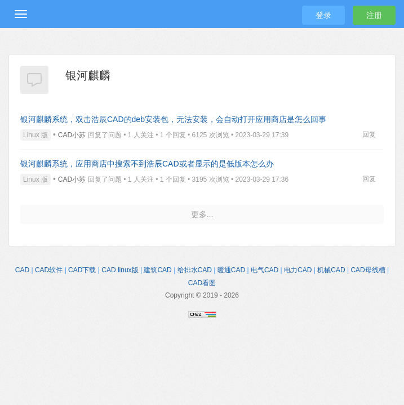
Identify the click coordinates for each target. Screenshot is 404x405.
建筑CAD (157, 270)
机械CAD (331, 270)
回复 (369, 134)
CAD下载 (82, 270)
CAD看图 (202, 283)
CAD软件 (49, 270)
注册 (374, 15)
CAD (22, 270)
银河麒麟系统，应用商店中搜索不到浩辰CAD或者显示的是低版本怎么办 (147, 163)
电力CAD (298, 270)
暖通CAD (231, 270)
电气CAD (264, 270)
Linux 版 (35, 135)
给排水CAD (194, 270)
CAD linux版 (119, 270)
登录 (323, 15)
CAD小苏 (72, 135)
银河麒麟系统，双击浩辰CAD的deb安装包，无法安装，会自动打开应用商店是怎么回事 (173, 119)
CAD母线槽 (367, 270)
